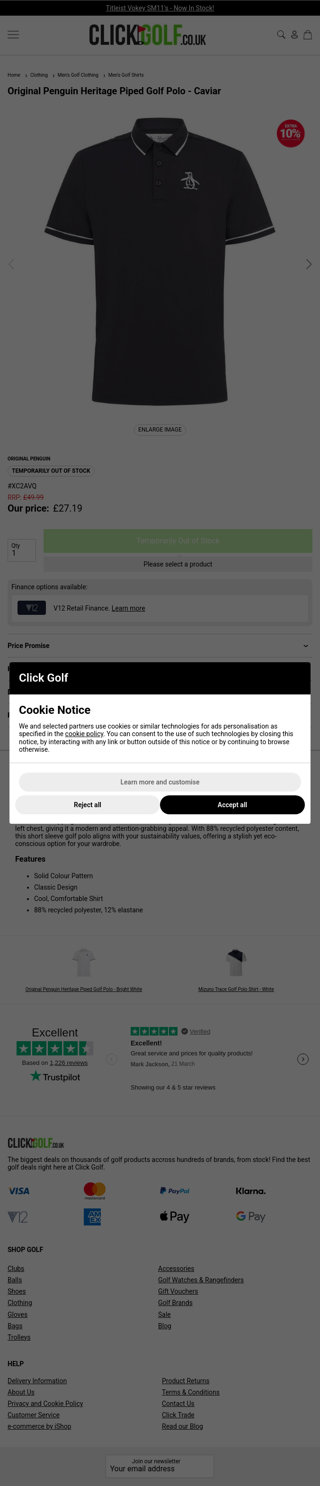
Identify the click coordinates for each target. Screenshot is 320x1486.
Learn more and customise (160, 782)
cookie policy (84, 734)
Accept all (232, 805)
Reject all (87, 805)
